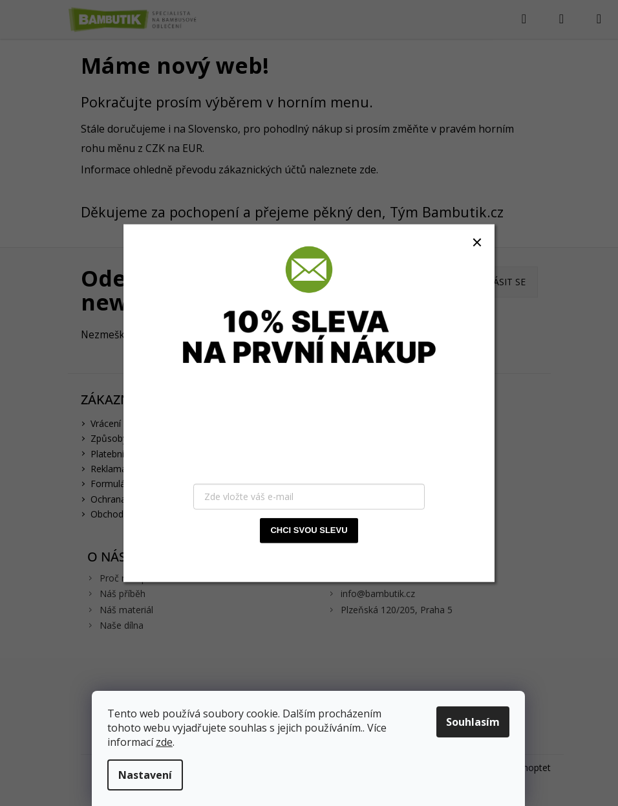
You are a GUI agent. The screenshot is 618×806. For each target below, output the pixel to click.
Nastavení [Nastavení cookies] (146, 775)
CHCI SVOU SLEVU (308, 530)
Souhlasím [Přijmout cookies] (473, 722)
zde (164, 742)
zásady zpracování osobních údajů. (341, 558)
